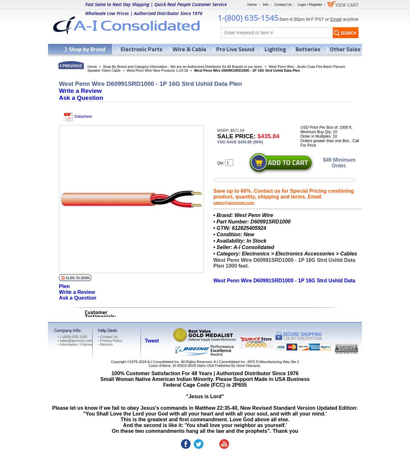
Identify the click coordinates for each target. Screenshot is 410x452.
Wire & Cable (189, 49)
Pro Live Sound (235, 49)
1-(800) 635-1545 (247, 17)
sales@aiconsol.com (233, 202)
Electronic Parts (141, 49)
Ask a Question (81, 97)
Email (335, 19)
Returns (105, 344)
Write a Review (80, 90)
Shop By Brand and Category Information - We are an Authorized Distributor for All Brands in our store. (183, 67)
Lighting (275, 49)
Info (265, 4)
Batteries (308, 49)
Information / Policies (75, 344)
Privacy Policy (110, 341)
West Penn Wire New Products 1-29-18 (157, 70)
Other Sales (345, 49)
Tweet (152, 340)
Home (252, 4)
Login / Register (310, 4)
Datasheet (77, 116)
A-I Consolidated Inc (163, 362)
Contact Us (282, 4)
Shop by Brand (87, 49)
